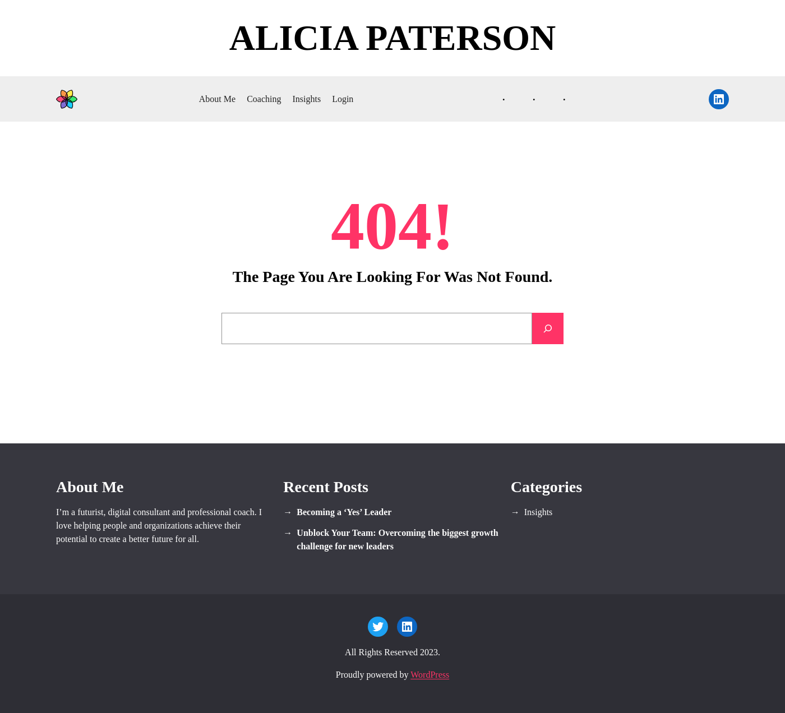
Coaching (264, 99)
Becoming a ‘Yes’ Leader (344, 512)
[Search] (548, 328)
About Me (217, 99)
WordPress (429, 674)
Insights (306, 99)
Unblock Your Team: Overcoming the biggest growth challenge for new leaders (397, 539)
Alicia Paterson (392, 38)
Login (342, 99)
